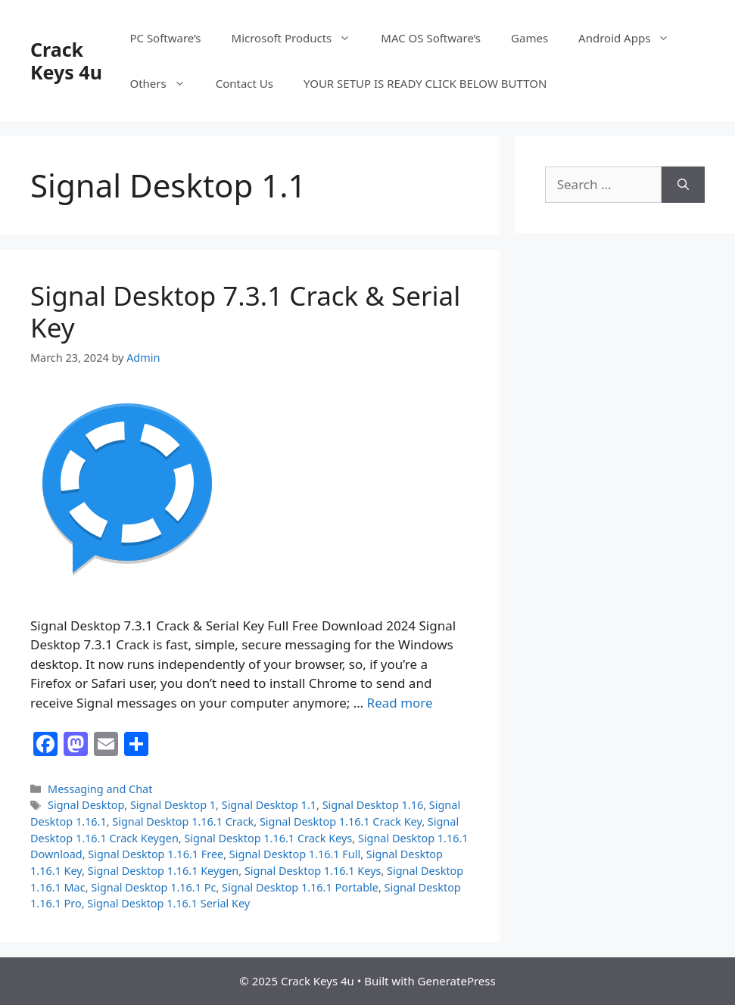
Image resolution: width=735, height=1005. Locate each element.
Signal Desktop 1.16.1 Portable (300, 887)
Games (529, 37)
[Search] (683, 184)
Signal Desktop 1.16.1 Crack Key (341, 821)
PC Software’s (165, 37)
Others (164, 83)
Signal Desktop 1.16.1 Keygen (163, 870)
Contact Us (244, 83)
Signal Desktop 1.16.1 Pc (153, 887)
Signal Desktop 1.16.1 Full (294, 854)
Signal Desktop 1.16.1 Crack (183, 821)
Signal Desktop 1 (173, 805)
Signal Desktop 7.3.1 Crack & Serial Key (245, 311)
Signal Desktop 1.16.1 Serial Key (168, 903)
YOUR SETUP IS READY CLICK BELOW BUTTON (425, 83)
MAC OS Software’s (431, 37)
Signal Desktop (86, 805)
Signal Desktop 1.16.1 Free (155, 854)
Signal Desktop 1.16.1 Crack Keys (268, 838)
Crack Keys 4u (66, 60)
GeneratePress (457, 980)
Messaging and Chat (100, 789)
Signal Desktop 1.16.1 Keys (313, 870)
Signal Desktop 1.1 (269, 805)
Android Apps (631, 38)
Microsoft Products (299, 38)
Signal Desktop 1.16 (373, 805)
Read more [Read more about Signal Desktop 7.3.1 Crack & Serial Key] (400, 702)
